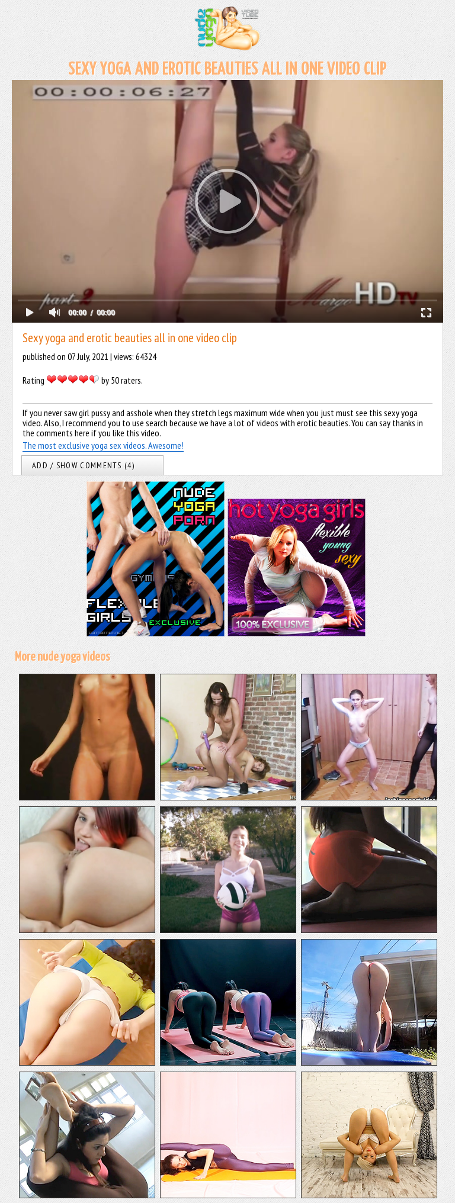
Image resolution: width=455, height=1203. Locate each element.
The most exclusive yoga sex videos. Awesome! (103, 445)
